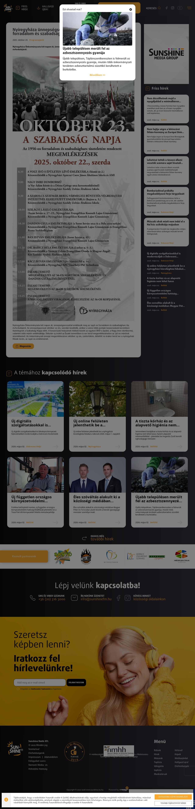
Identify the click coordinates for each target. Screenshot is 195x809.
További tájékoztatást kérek (173, 803)
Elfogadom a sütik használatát (173, 797)
